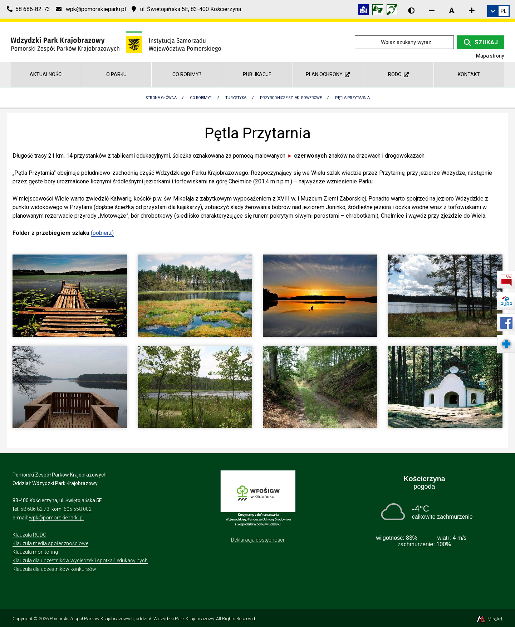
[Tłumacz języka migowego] (379, 11)
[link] (498, 11)
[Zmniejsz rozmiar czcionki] (432, 10)
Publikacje (257, 74)
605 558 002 (78, 509)
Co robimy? (186, 74)
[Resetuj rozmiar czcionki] (452, 10)
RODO (398, 74)
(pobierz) (102, 232)
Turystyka (235, 97)
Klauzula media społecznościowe (50, 543)
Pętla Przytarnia (352, 97)
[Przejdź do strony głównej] (116, 41)
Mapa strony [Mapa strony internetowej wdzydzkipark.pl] (490, 56)
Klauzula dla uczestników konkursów (54, 569)
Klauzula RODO (29, 535)
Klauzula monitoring (35, 552)
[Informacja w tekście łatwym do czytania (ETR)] (365, 11)
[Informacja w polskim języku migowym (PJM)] (394, 11)
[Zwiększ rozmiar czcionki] (472, 10)
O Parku (116, 74)
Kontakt (469, 74)
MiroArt (489, 619)
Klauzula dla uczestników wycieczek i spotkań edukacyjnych (80, 560)
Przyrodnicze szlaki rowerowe (291, 97)
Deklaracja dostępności (257, 540)
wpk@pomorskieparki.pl (56, 517)
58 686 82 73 (34, 509)
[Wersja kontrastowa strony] (411, 10)
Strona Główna (161, 97)
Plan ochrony (328, 74)
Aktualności (46, 74)
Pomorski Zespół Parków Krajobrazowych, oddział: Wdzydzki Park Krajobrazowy (132, 618)
